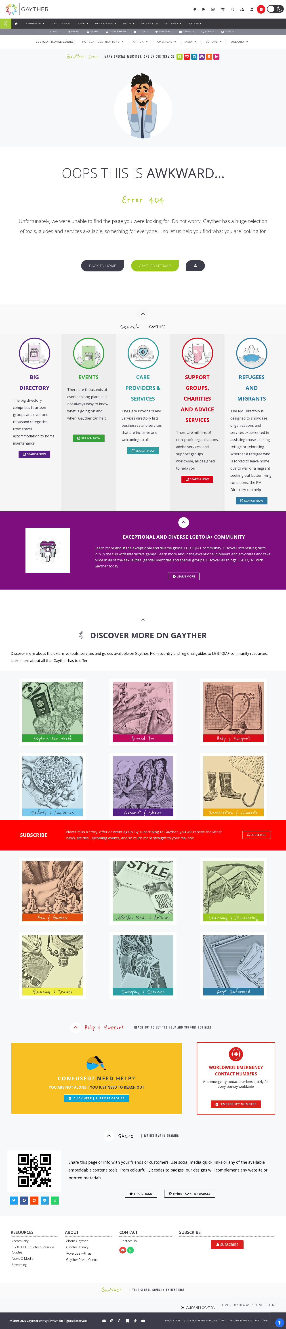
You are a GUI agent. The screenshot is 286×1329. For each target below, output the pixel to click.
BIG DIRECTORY (34, 382)
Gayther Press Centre (82, 1260)
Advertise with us (79, 1253)
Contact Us (128, 1241)
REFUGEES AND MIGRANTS (251, 387)
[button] (242, 9)
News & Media (22, 1258)
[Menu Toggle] (5, 24)
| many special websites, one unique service (137, 57)
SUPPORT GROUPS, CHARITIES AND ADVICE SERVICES (197, 398)
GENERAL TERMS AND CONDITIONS (206, 1320)
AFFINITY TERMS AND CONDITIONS (249, 1320)
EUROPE (214, 41)
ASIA (190, 41)
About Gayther (77, 1241)
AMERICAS (166, 41)
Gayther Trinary (77, 1247)
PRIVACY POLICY (174, 1320)
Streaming (19, 1265)
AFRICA (140, 41)
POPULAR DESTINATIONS (103, 41)
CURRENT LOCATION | (199, 1308)
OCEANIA (239, 41)
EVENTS (89, 377)
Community (20, 1241)
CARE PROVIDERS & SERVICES (143, 387)
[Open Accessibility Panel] (279, 1322)
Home (224, 1305)
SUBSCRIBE (33, 834)
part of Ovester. (48, 1321)
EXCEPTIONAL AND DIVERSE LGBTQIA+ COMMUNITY (184, 537)
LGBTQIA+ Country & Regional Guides (33, 1249)
